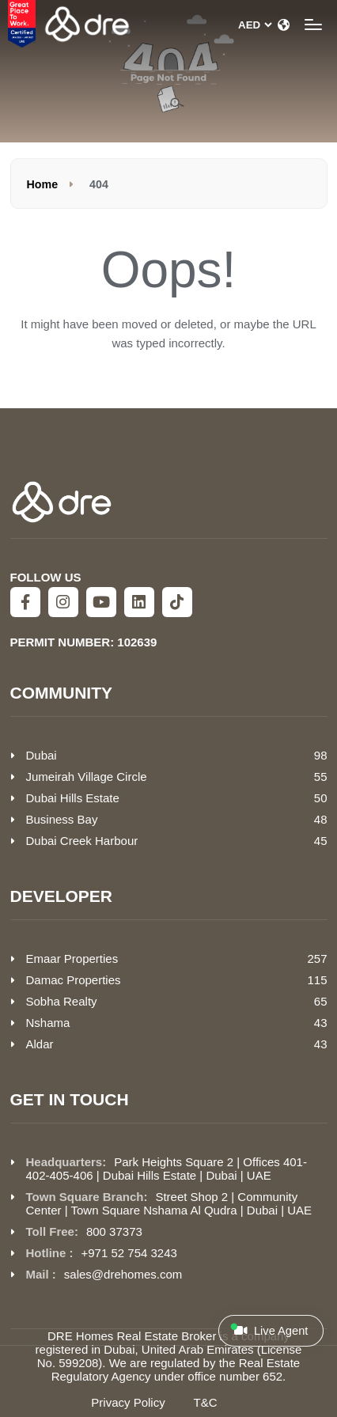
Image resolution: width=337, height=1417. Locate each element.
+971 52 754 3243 (129, 1253)
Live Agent (269, 1330)
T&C (206, 1402)
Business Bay (62, 819)
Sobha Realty (61, 1001)
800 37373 (114, 1231)
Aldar (40, 1044)
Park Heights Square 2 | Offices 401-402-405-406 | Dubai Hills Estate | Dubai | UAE (166, 1168)
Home (43, 184)
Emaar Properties (72, 958)
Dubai (41, 755)
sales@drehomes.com (123, 1274)
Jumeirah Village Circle (86, 776)
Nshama (48, 1022)
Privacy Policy (128, 1402)
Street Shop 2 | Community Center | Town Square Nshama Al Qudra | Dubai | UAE (169, 1203)
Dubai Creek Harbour (82, 840)
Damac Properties (73, 980)
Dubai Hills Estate (72, 798)
